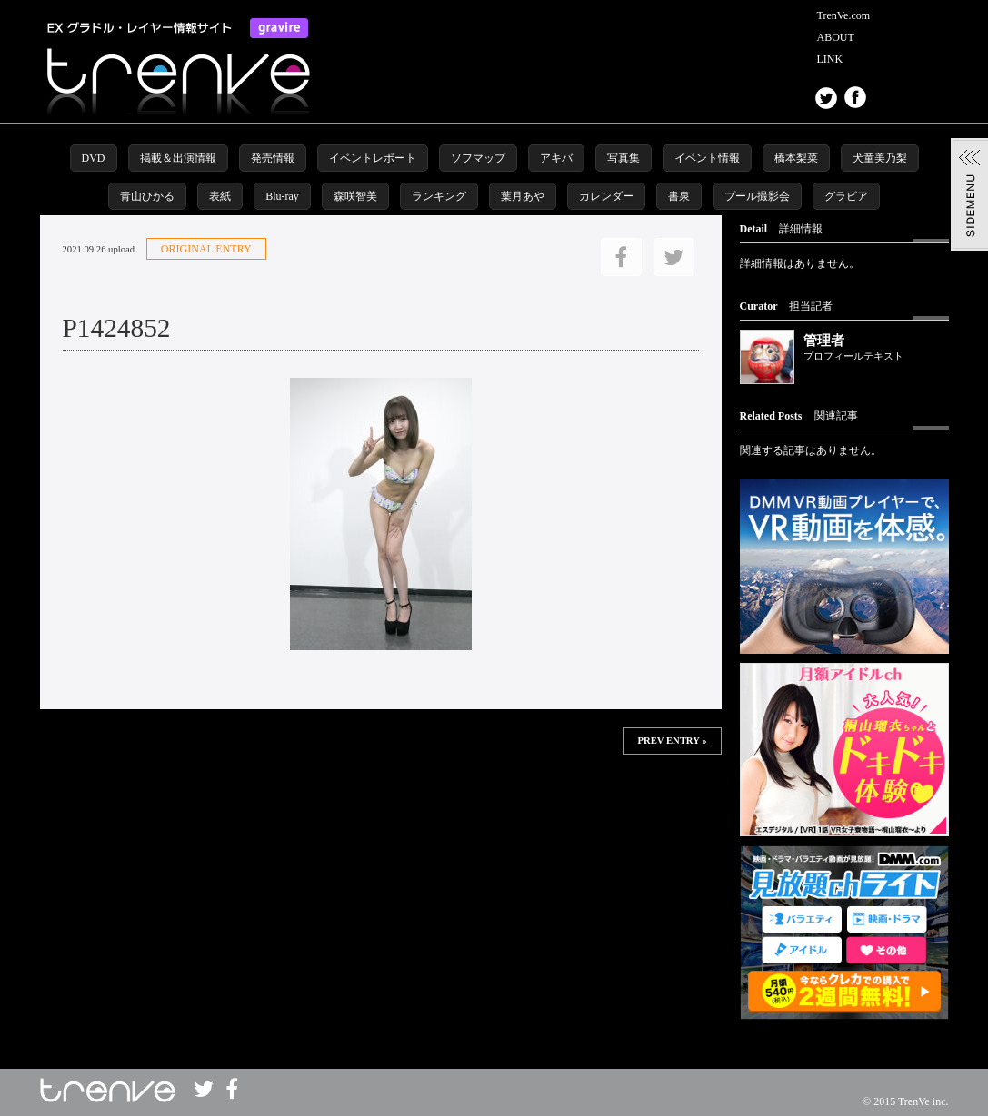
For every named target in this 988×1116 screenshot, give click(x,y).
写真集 (623, 158)
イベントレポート (372, 158)
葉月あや (522, 196)
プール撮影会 (757, 196)
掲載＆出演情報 (178, 158)
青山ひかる (147, 196)
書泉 (679, 196)
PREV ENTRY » (671, 741)
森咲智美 (355, 196)
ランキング (439, 196)
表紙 (220, 196)
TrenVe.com (844, 15)
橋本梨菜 (796, 158)
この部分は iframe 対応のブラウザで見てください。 (381, 813)
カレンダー (606, 196)
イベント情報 (707, 158)
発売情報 (272, 158)
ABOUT (835, 37)
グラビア (846, 196)
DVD (93, 158)
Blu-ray (282, 196)
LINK (830, 59)
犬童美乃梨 (880, 158)
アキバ (556, 158)
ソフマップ (478, 158)
